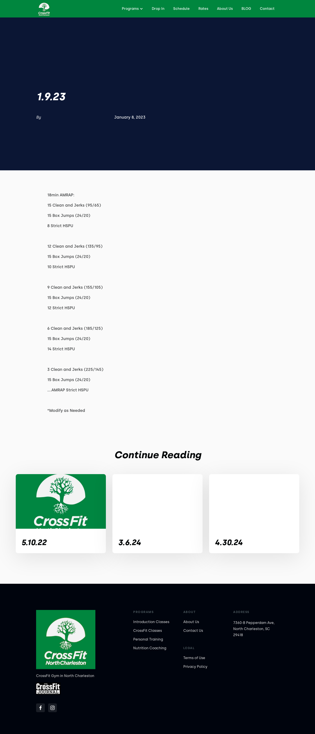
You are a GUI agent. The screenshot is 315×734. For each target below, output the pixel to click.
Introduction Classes (151, 622)
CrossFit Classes (147, 631)
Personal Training (148, 639)
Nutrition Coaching (149, 648)
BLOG (246, 9)
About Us (225, 9)
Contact (267, 9)
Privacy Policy (195, 667)
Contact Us (193, 631)
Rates (203, 9)
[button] (131, 8)
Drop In (158, 9)
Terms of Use (194, 658)
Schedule (181, 9)
